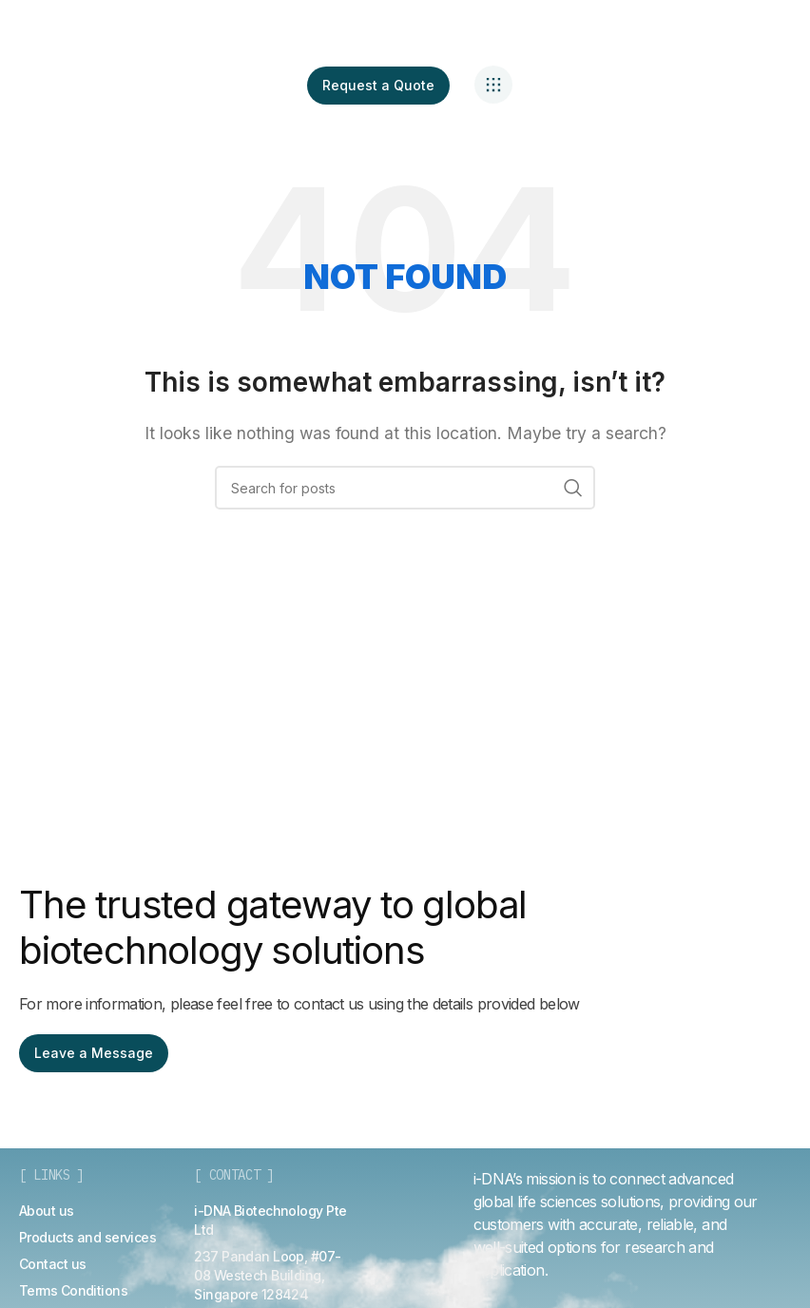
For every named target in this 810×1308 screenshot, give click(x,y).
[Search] (405, 488)
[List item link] (46, 1211)
